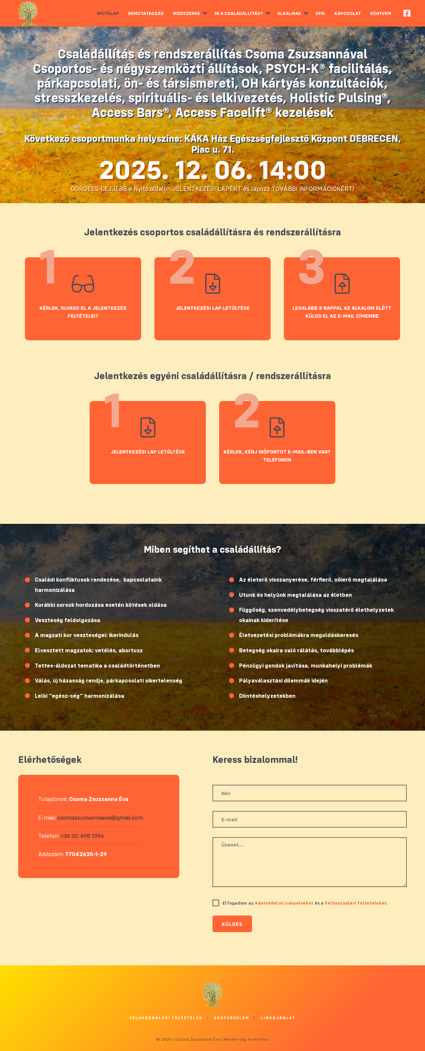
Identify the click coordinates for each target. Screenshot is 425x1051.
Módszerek (186, 13)
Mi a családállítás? (238, 13)
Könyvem (380, 13)
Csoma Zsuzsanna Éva (28, 13)
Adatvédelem (231, 1017)
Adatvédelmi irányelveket (284, 903)
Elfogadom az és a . (305, 903)
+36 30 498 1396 (82, 836)
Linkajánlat (278, 1017)
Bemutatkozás (146, 13)
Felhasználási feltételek (166, 1017)
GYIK (320, 13)
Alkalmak (289, 13)
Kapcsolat (347, 13)
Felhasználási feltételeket (356, 903)
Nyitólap (108, 13)
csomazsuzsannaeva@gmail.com (100, 817)
